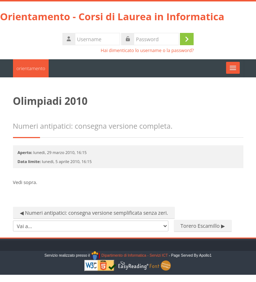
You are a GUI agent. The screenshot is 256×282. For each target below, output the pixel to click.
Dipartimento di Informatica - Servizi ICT (129, 255)
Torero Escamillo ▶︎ (203, 225)
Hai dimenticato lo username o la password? (147, 50)
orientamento (31, 68)
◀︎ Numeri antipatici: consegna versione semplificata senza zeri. (94, 212)
